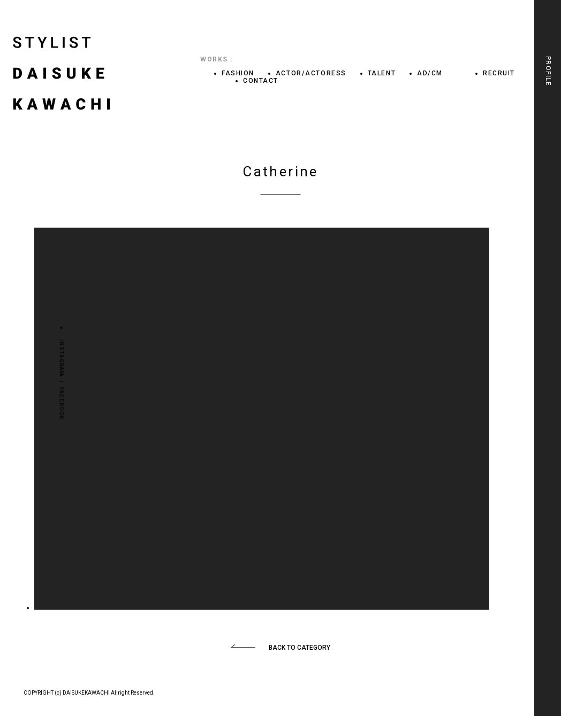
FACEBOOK (61, 403)
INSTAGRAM (61, 357)
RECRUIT (499, 73)
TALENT (382, 73)
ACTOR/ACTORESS (311, 73)
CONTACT (260, 80)
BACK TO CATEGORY (299, 647)
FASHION (238, 73)
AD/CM (430, 73)
